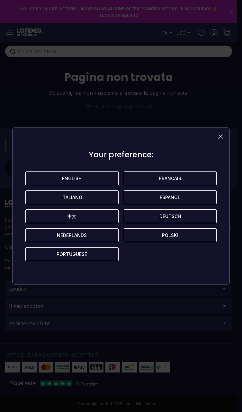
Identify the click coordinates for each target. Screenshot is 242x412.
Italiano (71, 197)
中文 (71, 216)
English (72, 178)
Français (170, 178)
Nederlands (72, 235)
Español (170, 197)
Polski (170, 235)
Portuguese (72, 254)
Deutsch (170, 216)
